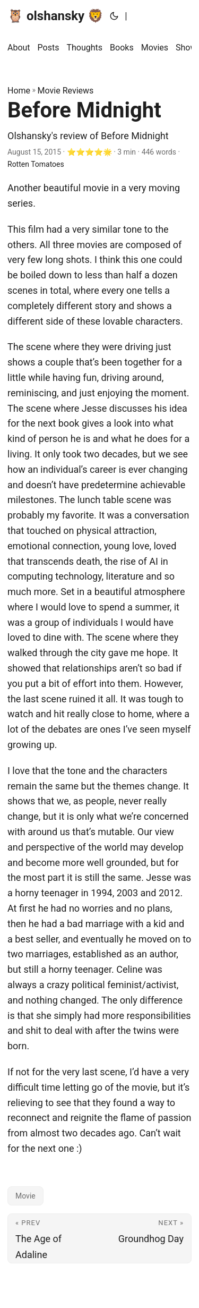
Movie (25, 1196)
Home (18, 91)
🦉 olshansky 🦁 (55, 16)
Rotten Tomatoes (35, 164)
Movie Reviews (66, 91)
